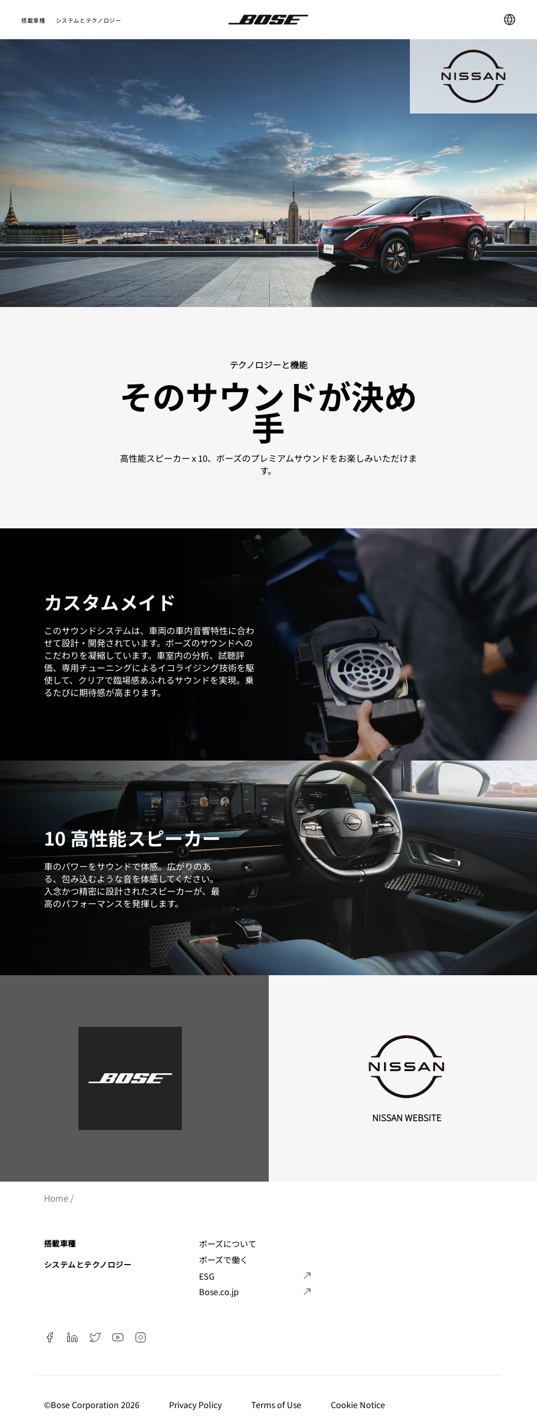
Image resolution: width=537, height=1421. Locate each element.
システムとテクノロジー (88, 20)
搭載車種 (33, 20)
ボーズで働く (223, 1259)
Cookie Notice (359, 1404)
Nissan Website (406, 1117)
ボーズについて (227, 1243)
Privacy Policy (196, 1404)
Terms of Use (277, 1404)
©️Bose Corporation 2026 (93, 1404)
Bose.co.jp (219, 1291)
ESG (206, 1276)
